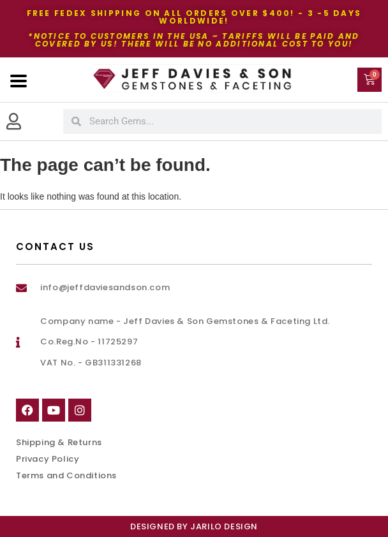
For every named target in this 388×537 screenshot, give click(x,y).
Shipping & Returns (59, 442)
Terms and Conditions (66, 475)
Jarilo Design (224, 526)
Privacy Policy (47, 459)
